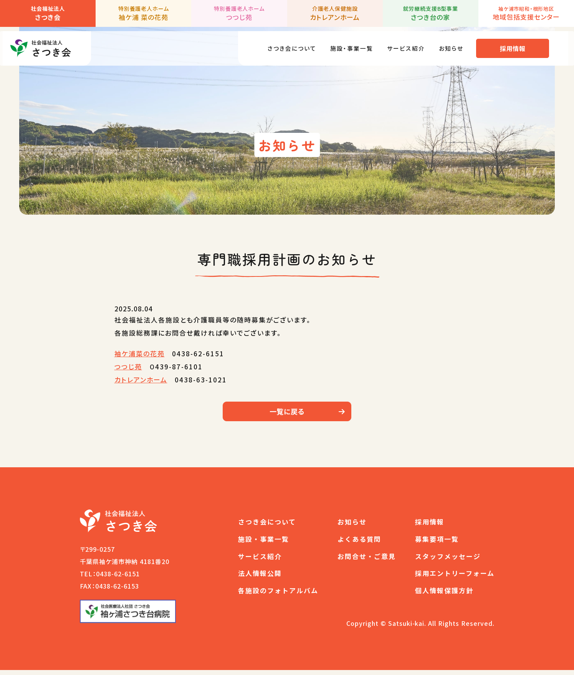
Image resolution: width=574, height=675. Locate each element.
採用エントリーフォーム (455, 578)
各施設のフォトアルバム (278, 595)
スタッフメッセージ (448, 561)
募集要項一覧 (437, 544)
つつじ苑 (128, 366)
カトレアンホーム (140, 379)
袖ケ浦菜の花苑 (139, 353)
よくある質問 (359, 544)
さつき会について (282, 44)
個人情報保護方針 (444, 595)
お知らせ (455, 44)
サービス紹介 (407, 44)
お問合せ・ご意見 (366, 561)
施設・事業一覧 (348, 44)
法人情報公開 (260, 578)
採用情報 (518, 44)
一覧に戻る (287, 414)
